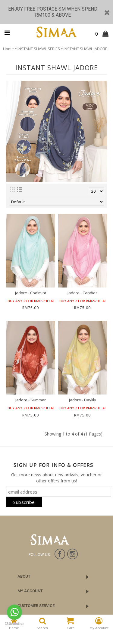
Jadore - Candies (82, 292)
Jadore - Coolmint (30, 292)
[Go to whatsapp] (14, 612)
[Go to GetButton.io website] (14, 624)
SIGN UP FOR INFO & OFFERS (53, 465)
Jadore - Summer (30, 400)
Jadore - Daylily (82, 400)
